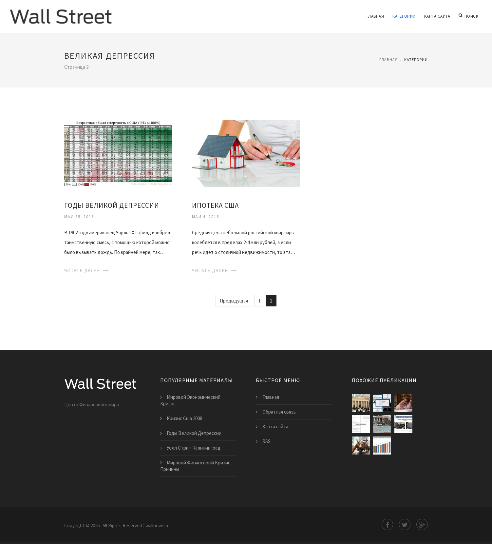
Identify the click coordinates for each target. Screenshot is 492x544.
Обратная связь (279, 412)
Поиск (468, 16)
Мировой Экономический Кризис (190, 400)
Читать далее (82, 270)
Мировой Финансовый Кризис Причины (195, 465)
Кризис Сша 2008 (184, 418)
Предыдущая (234, 301)
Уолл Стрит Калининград (193, 448)
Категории (404, 16)
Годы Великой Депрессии (111, 205)
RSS (266, 441)
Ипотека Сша (215, 205)
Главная (376, 16)
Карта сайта (438, 16)
